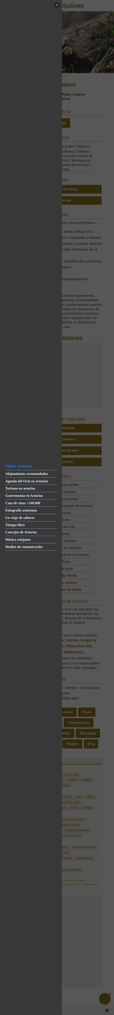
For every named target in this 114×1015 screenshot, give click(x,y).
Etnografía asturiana (21, 510)
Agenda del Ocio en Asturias (26, 481)
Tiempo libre (15, 525)
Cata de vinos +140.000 (22, 503)
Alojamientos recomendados (26, 474)
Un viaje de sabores (20, 518)
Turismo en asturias (20, 488)
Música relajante (18, 539)
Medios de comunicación (23, 547)
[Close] (57, 5)
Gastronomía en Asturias (24, 496)
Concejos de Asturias (21, 532)
